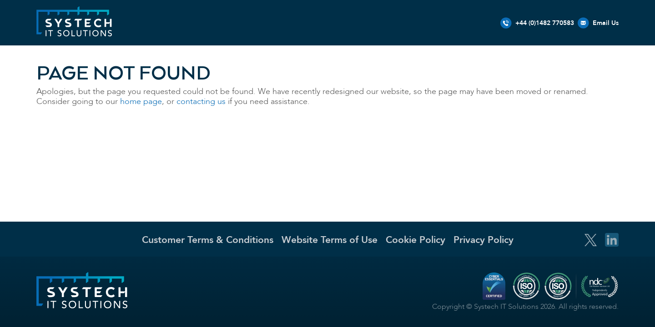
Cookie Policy (415, 240)
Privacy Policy (483, 240)
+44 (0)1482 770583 (544, 23)
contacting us (201, 101)
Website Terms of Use (330, 240)
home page (141, 101)
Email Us (606, 23)
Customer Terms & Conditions (207, 240)
